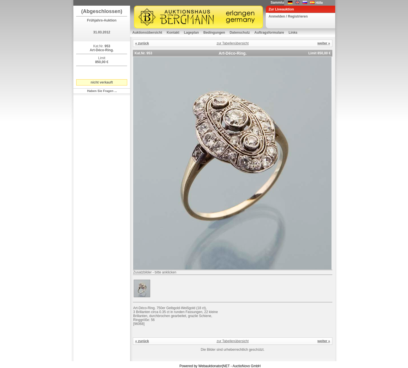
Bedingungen (214, 33)
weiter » (323, 43)
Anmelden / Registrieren (288, 16)
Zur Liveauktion (281, 9)
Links (292, 33)
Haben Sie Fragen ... (102, 91)
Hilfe (319, 3)
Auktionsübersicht (147, 33)
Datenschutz (240, 33)
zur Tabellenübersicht (232, 43)
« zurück (142, 43)
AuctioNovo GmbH (247, 366)
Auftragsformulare (269, 33)
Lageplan (191, 33)
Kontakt (173, 33)
